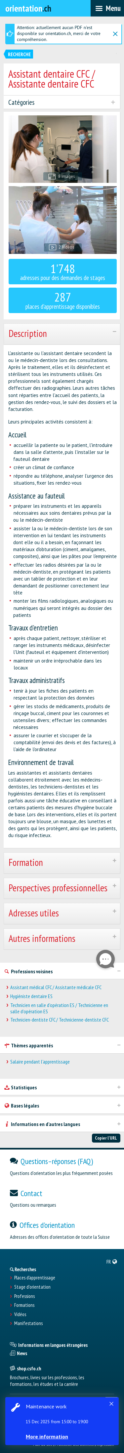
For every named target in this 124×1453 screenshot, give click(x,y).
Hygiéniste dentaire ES (31, 996)
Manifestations (28, 1323)
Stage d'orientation (32, 1287)
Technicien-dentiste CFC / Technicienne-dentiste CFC (59, 1020)
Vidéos (20, 1314)
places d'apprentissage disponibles (62, 299)
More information (47, 1436)
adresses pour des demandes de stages (62, 271)
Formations (24, 1305)
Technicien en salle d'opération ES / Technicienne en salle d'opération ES (59, 1008)
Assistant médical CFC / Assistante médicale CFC (56, 987)
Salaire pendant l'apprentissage (40, 1062)
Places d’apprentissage (34, 1278)
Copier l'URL (106, 1138)
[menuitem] (112, 1261)
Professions (24, 1296)
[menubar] (107, 8)
